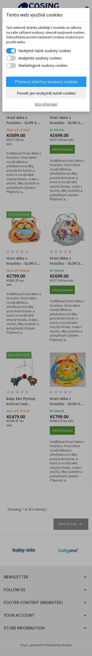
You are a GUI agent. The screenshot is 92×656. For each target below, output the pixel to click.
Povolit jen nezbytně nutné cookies (46, 93)
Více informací (46, 104)
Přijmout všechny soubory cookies (46, 81)
